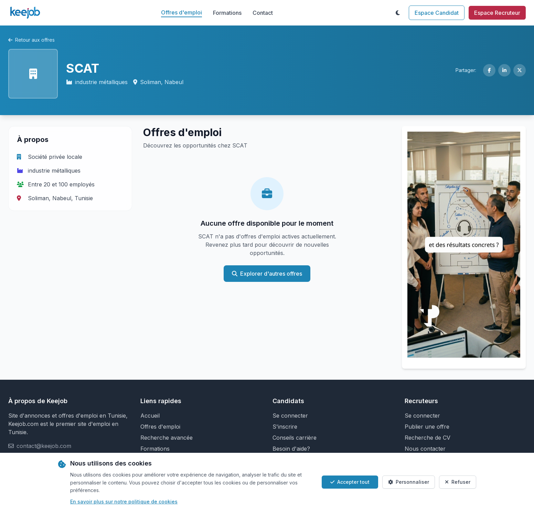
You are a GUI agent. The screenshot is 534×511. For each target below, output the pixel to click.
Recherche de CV (427, 437)
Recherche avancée (166, 437)
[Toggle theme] (397, 12)
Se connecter (290, 415)
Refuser (457, 482)
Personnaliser (408, 482)
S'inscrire (285, 426)
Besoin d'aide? (291, 448)
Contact (263, 12)
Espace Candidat (437, 12)
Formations (227, 12)
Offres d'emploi (181, 12)
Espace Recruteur (497, 12)
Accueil (150, 415)
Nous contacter (425, 448)
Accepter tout (350, 482)
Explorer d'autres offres (267, 273)
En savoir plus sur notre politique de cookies (124, 501)
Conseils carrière (295, 437)
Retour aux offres (31, 40)
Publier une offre (427, 426)
